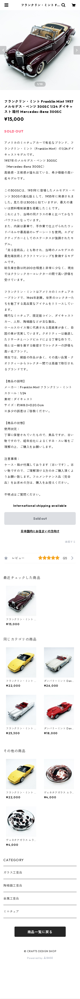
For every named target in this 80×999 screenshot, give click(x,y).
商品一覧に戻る (40, 932)
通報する (70, 541)
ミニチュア (11, 911)
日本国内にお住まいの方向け (40, 531)
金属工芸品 (11, 898)
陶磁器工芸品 (12, 885)
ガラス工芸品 (12, 872)
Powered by (40, 958)
